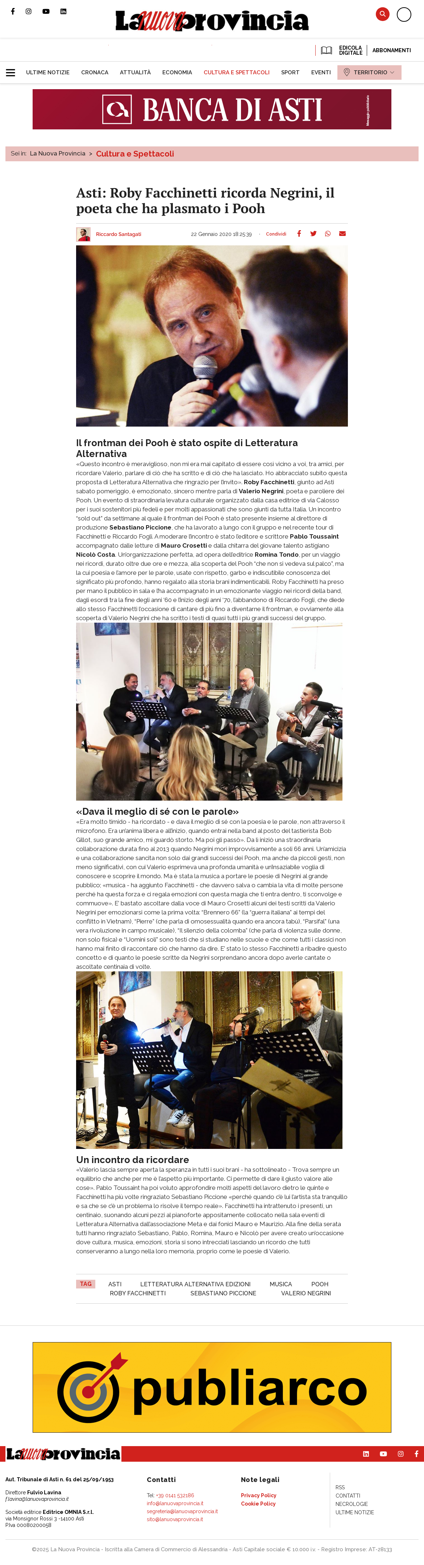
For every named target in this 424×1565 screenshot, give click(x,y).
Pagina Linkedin (69, 11)
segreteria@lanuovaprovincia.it (182, 1511)
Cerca (383, 14)
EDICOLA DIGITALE (341, 50)
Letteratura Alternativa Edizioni (195, 1284)
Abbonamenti (392, 50)
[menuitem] (48, 72)
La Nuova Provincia (58, 153)
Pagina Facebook (18, 11)
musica (281, 1284)
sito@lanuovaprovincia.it (175, 1519)
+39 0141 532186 (175, 1495)
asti (114, 1284)
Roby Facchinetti (138, 1293)
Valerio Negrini (306, 1293)
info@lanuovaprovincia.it (175, 1503)
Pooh (319, 1284)
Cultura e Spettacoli (135, 153)
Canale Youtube (51, 11)
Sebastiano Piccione (223, 1293)
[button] (13, 70)
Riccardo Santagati (118, 234)
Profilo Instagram (34, 11)
